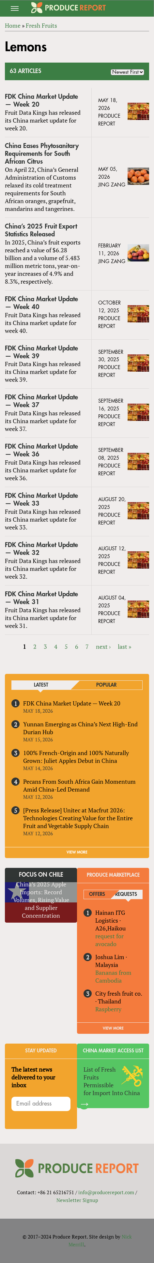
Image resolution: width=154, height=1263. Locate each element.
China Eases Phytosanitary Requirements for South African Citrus (42, 153)
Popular (106, 685)
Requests (126, 894)
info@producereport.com (106, 1192)
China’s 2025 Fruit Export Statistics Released (41, 230)
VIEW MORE (77, 852)
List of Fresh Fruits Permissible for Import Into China (112, 1081)
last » (124, 646)
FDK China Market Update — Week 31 (41, 598)
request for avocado (109, 940)
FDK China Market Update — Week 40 (41, 303)
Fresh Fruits (41, 25)
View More (113, 1028)
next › (103, 646)
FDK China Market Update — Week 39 (41, 352)
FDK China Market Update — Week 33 (41, 499)
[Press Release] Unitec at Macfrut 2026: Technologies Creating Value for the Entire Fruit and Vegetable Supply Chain (78, 818)
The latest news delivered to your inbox (33, 1077)
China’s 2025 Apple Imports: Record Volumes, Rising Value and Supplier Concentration (41, 899)
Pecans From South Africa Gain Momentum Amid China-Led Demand (79, 785)
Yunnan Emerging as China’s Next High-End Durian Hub (80, 728)
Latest (41, 685)
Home (13, 25)
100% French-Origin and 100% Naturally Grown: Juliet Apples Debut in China (76, 757)
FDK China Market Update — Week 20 (41, 100)
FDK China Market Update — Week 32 (41, 549)
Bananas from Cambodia (113, 976)
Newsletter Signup (77, 1200)
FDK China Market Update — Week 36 (41, 450)
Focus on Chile (41, 875)
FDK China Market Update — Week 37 (41, 401)
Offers (97, 894)
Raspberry (108, 1009)
